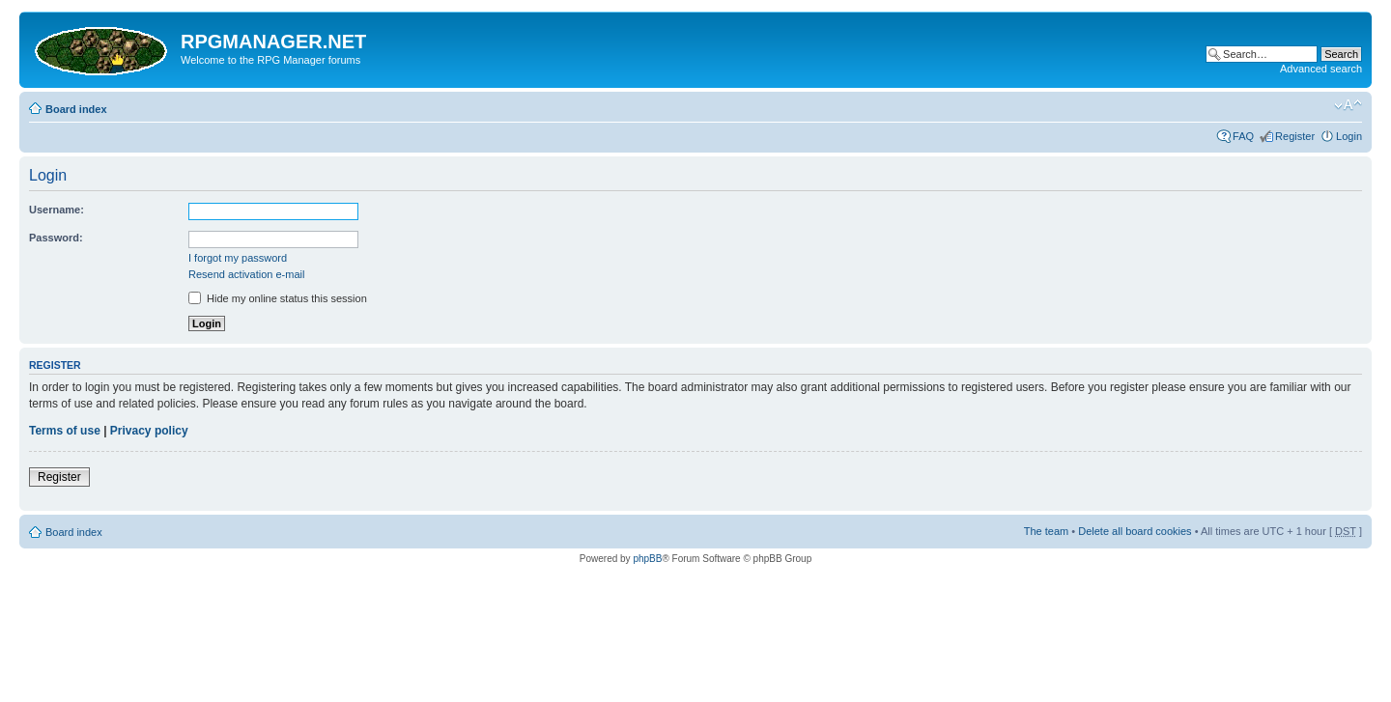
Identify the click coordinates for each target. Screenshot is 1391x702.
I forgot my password (237, 258)
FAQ (1243, 136)
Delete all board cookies (1134, 531)
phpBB (647, 558)
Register (1295, 136)
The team (1046, 531)
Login (1349, 136)
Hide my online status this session (277, 298)
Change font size (1348, 105)
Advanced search (1321, 68)
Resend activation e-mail (246, 274)
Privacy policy (149, 430)
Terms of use (64, 430)
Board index (76, 109)
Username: (56, 209)
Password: (56, 237)
